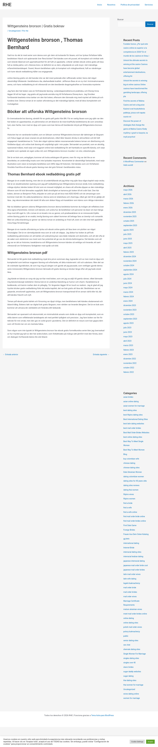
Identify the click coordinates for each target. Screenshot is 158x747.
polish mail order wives (133, 647)
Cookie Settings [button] (137, 742)
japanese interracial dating (135, 577)
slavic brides (128, 687)
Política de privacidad (132, 5)
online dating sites (131, 643)
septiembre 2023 (130, 323)
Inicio (104, 5)
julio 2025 (127, 238)
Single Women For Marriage (135, 674)
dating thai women (131, 502)
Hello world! (128, 169)
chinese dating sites (132, 480)
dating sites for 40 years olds (136, 493)
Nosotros (115, 5)
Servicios (149, 5)
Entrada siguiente (100, 354)
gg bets (126, 555)
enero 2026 (128, 212)
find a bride (128, 515)
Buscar (121, 19)
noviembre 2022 (130, 367)
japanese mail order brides (135, 590)
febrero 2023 (129, 354)
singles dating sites (131, 678)
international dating (131, 559)
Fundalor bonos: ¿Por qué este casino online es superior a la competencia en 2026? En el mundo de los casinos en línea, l (136, 52)
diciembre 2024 (130, 261)
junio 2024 (128, 287)
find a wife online (130, 524)
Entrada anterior (11, 354)
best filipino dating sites (133, 419)
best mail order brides (133, 436)
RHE (7, 4)
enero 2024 (128, 305)
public (126, 656)
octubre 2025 (129, 225)
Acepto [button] (150, 742)
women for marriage (132, 718)
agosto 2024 (129, 278)
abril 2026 (127, 198)
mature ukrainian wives (133, 629)
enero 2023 (128, 358)
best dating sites (130, 414)
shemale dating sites (132, 669)
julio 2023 (127, 332)
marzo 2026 (128, 203)
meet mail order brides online (136, 634)
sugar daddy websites (133, 691)
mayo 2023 (128, 341)
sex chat (127, 665)
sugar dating (128, 696)
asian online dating (131, 406)
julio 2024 (127, 283)
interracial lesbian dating (134, 572)
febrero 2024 (129, 301)
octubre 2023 (129, 318)
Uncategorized (15, 31)
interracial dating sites (133, 568)
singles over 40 (130, 682)
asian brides (128, 401)
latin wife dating (130, 599)
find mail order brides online (135, 533)
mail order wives (130, 616)
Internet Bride (129, 564)
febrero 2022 (129, 376)
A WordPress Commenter (134, 166)
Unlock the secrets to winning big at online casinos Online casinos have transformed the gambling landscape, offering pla (136, 93)
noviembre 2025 (130, 221)
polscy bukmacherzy (132, 651)
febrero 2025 (129, 256)
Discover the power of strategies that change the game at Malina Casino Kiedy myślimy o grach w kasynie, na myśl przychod (136, 133)
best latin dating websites (134, 432)
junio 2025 (128, 243)
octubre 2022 (129, 372)
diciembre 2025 (130, 216)
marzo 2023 (128, 349)
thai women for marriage (134, 705)
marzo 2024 (128, 296)
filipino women (129, 511)
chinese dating (129, 475)
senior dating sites (131, 660)
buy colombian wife (131, 471)
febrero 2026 (129, 207)
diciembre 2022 (130, 363)
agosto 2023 (129, 327)
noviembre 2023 (130, 314)
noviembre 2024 (130, 265)
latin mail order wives (132, 594)
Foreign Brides (129, 542)
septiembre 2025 (130, 229)
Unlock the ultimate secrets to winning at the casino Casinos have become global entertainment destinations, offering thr (136, 72)
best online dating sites (133, 449)
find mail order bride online (135, 528)
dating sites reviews (132, 497)
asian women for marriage (135, 410)
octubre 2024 (129, 269)
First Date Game (130, 537)
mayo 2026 (128, 194)
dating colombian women (134, 488)
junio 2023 (128, 336)
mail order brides (130, 612)
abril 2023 (127, 345)
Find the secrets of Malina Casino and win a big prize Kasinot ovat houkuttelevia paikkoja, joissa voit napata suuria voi (135, 113)
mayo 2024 (128, 292)
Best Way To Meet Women (134, 462)
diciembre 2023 (130, 309)
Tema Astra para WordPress (102, 735)
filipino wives (129, 506)
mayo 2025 (128, 247)
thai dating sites (130, 700)
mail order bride (130, 607)
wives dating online (131, 714)
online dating (129, 638)
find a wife (128, 520)
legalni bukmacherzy (132, 603)
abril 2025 (127, 252)
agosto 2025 (129, 234)
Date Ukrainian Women (133, 484)
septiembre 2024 (130, 274)
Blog (125, 466)
